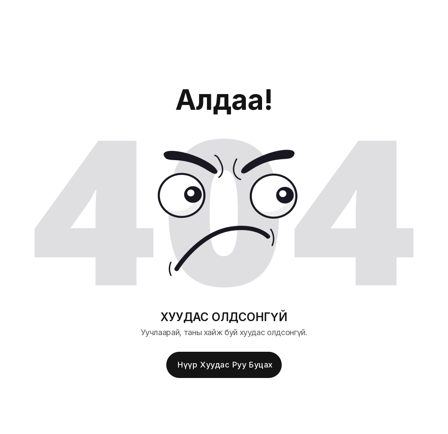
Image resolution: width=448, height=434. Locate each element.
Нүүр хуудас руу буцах (225, 364)
